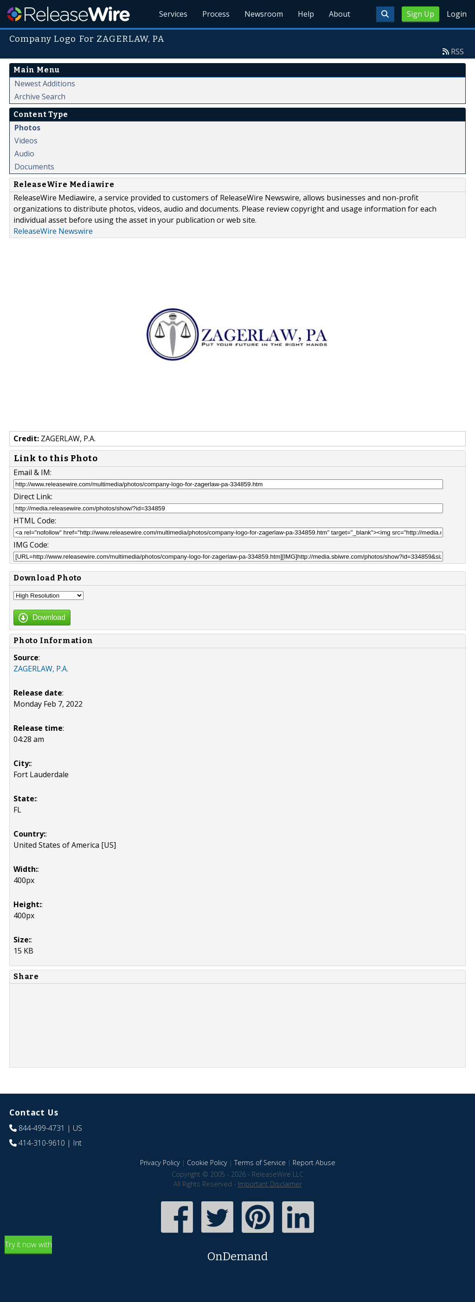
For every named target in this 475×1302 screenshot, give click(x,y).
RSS (457, 51)
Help (306, 14)
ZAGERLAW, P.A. (40, 669)
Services (173, 14)
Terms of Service (260, 1162)
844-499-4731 (42, 1128)
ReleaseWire (68, 14)
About (339, 14)
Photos (27, 127)
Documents (34, 166)
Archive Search (39, 96)
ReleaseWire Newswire (53, 231)
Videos (26, 140)
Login (457, 14)
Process (216, 14)
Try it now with (237, 1252)
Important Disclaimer (270, 1184)
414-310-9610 (42, 1143)
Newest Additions (44, 83)
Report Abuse (314, 1162)
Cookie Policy (207, 1162)
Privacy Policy (160, 1162)
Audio (24, 153)
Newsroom (263, 14)
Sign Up (420, 14)
